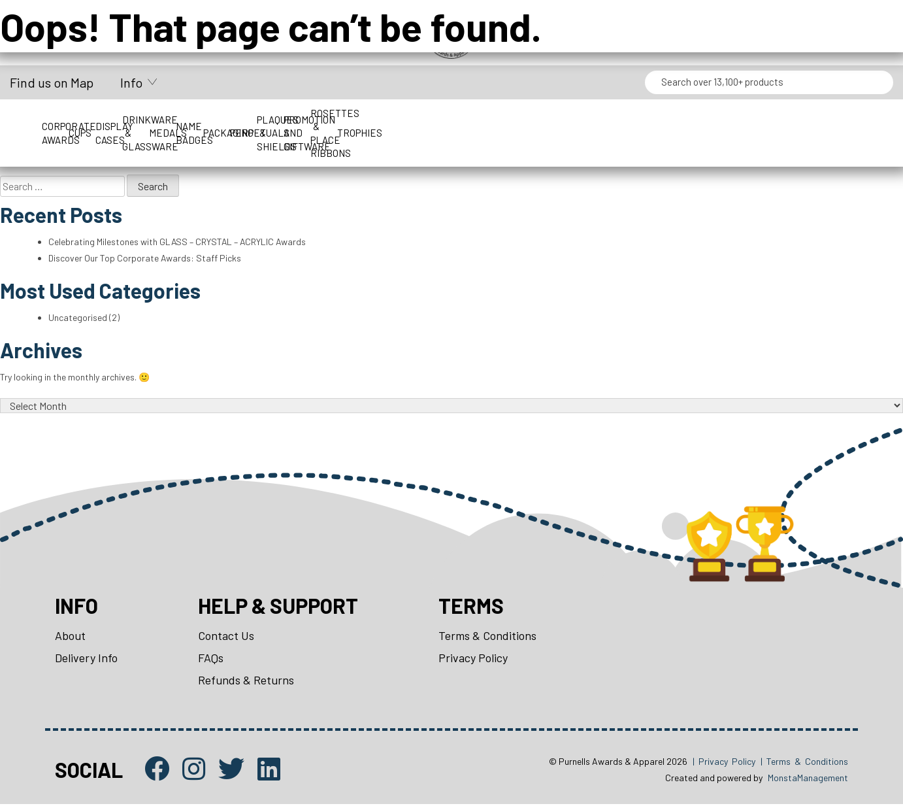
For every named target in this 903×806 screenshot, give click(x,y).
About (70, 637)
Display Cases (268, 120)
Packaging (643, 120)
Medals (456, 120)
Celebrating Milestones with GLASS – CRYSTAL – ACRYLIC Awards (178, 241)
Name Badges (549, 120)
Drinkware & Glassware (362, 119)
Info (131, 82)
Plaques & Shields (831, 119)
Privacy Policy (473, 659)
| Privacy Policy (724, 763)
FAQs (210, 659)
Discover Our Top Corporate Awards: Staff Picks (145, 257)
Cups (174, 120)
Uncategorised (77, 318)
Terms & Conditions (488, 637)
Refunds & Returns (246, 682)
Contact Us (226, 637)
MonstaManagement (808, 779)
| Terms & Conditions (804, 763)
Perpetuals (737, 120)
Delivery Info (86, 659)
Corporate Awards (81, 119)
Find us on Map (51, 82)
